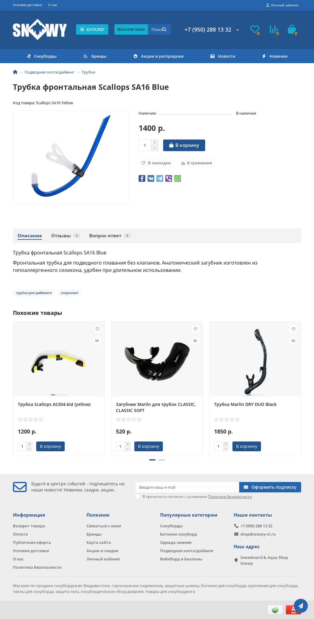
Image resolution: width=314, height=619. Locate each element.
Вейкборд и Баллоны (181, 559)
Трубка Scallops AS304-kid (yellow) (54, 404)
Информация (29, 515)
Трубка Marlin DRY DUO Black (245, 404)
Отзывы (65, 235)
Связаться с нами (103, 526)
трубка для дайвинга (34, 292)
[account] (282, 5)
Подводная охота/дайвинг (50, 72)
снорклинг (69, 292)
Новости (222, 56)
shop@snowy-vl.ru (258, 534)
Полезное (97, 515)
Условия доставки (27, 4)
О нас (52, 4)
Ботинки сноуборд (178, 534)
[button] (152, 459)
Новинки (275, 56)
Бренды (95, 56)
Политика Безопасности (37, 567)
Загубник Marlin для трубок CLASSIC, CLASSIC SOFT (156, 407)
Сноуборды (41, 56)
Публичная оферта (32, 542)
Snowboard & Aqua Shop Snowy (264, 560)
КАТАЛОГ (92, 29)
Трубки (88, 72)
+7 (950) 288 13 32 (208, 29)
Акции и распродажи (158, 56)
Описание (29, 235)
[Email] (187, 487)
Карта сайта (98, 542)
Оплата (20, 534)
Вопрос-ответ (110, 235)
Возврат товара (29, 526)
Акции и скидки (102, 550)
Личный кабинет (103, 559)
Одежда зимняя (175, 542)
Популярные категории (188, 515)
